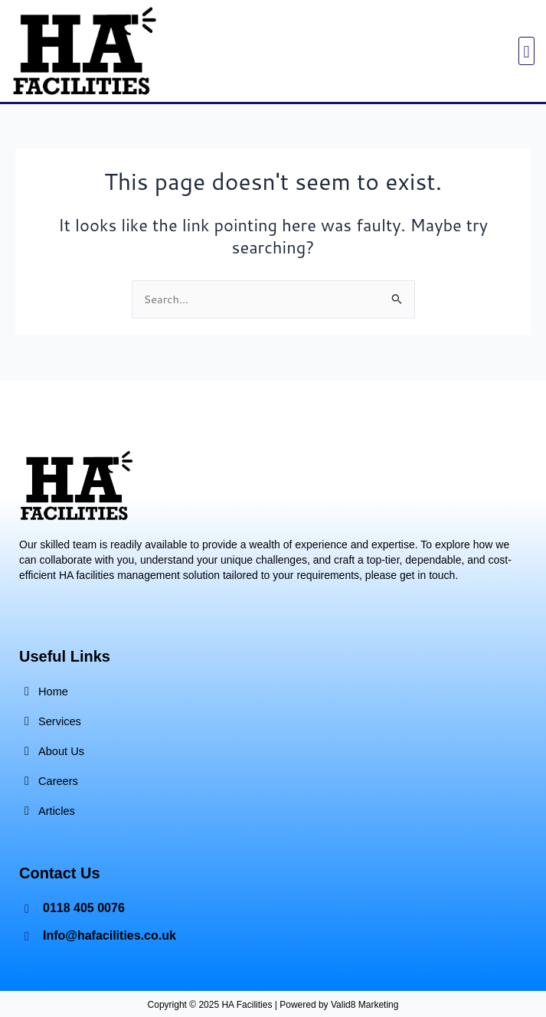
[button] (526, 51)
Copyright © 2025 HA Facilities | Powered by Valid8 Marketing (273, 1004)
